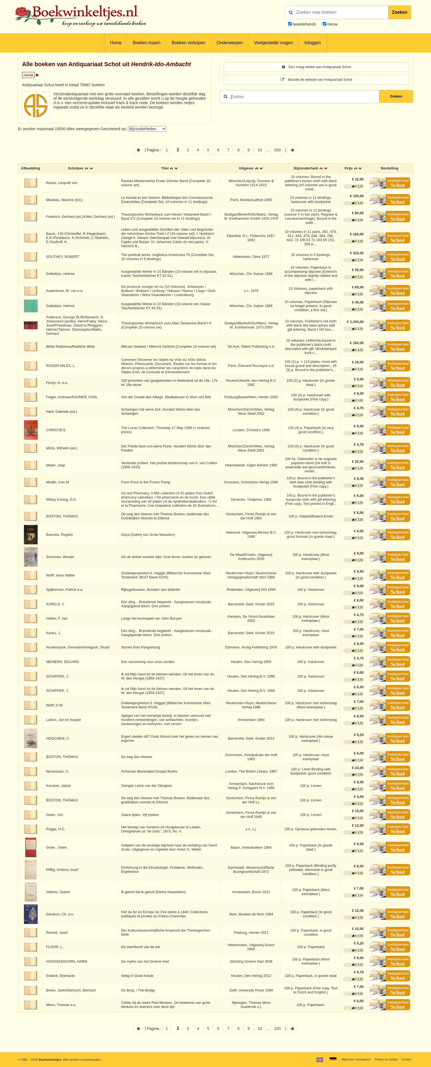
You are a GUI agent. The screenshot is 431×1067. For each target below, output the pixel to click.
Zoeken (399, 12)
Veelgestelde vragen (273, 42)
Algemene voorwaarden (350, 1059)
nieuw (332, 24)
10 (260, 150)
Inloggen (312, 42)
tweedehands (304, 24)
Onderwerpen (230, 42)
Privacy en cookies (384, 1059)
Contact (405, 1059)
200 (277, 150)
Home (115, 42)
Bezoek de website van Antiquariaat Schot (316, 80)
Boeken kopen (146, 42)
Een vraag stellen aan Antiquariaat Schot (316, 67)
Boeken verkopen (188, 42)
